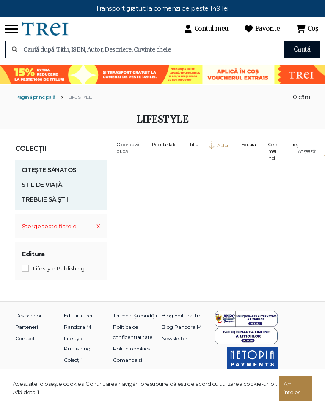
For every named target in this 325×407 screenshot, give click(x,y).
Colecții (30, 149)
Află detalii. (26, 392)
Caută (302, 49)
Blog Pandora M (181, 327)
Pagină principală (35, 97)
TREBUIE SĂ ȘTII (45, 199)
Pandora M (77, 327)
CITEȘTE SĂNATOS (49, 170)
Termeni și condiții (135, 315)
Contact (25, 338)
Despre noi (28, 315)
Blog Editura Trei (182, 315)
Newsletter (174, 338)
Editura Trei (78, 315)
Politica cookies (131, 348)
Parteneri (26, 327)
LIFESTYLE (80, 97)
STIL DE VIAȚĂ (42, 184)
